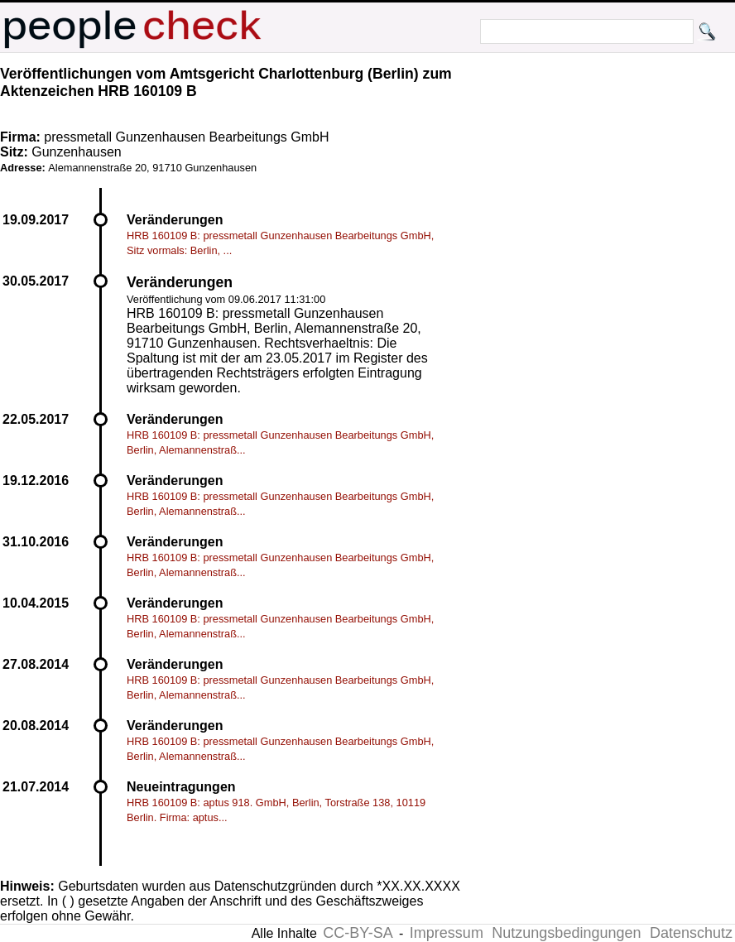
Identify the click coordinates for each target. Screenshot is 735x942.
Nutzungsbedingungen (566, 933)
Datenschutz (691, 933)
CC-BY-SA (357, 933)
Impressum (446, 933)
